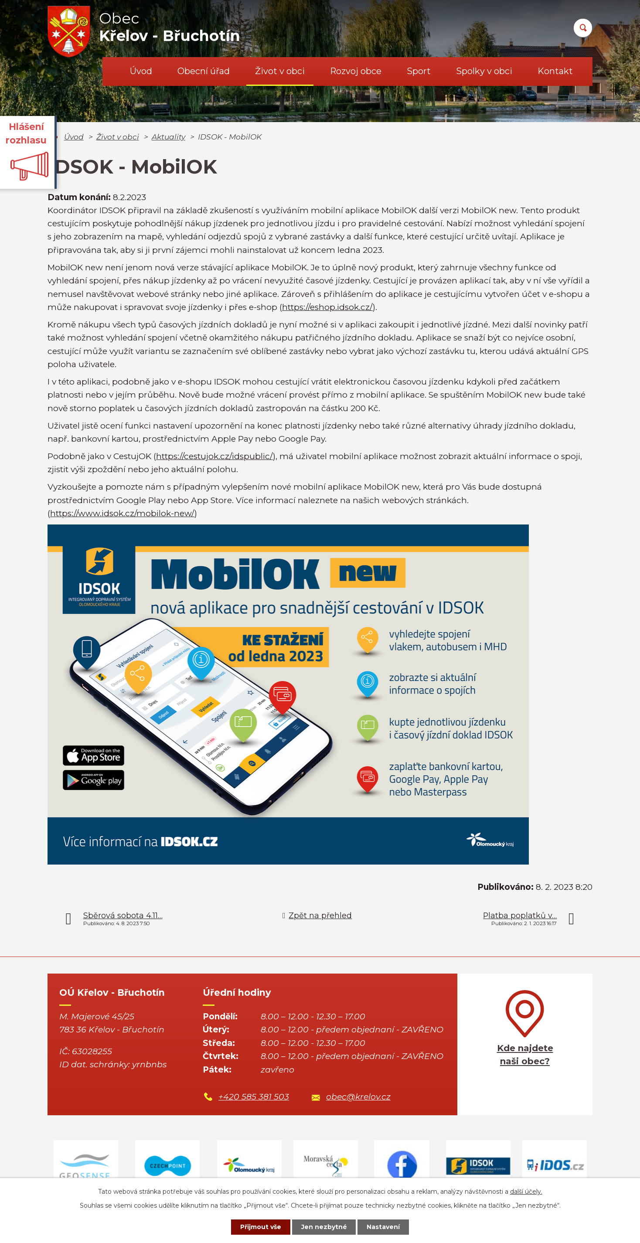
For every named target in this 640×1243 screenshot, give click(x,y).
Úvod (141, 71)
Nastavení (383, 1227)
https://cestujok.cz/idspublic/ (214, 456)
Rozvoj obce (355, 71)
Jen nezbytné (324, 1227)
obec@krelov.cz (358, 1097)
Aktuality (168, 136)
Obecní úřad (203, 71)
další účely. (526, 1191)
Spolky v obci (484, 71)
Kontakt (555, 71)
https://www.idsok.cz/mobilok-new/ (122, 513)
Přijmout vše (260, 1227)
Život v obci (280, 71)
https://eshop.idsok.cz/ (327, 307)
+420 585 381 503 (253, 1097)
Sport (419, 71)
